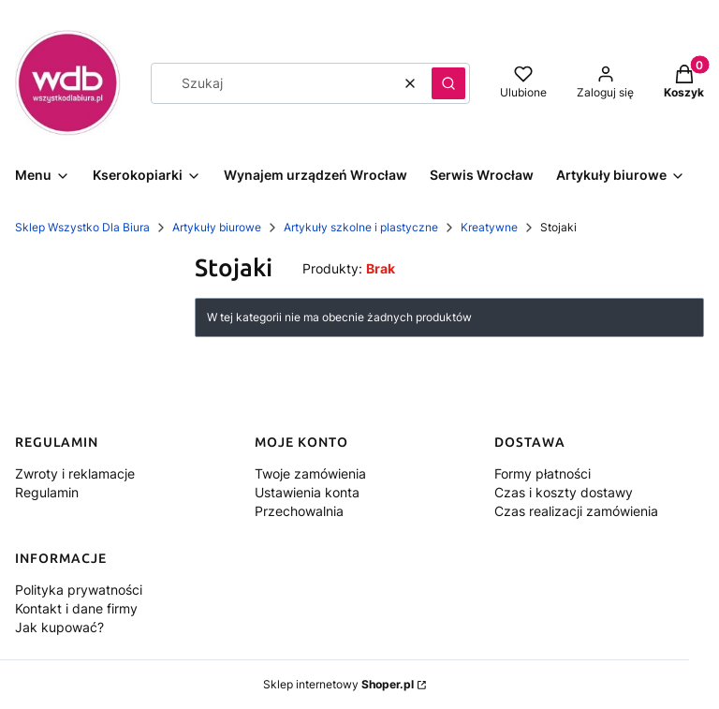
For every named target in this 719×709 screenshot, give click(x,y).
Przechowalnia (299, 511)
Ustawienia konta (307, 492)
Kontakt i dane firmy (76, 608)
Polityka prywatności (78, 590)
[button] (448, 83)
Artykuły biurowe (216, 227)
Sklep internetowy (338, 684)
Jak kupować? (59, 627)
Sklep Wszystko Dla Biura (82, 227)
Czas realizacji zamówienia (576, 511)
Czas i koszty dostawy (563, 492)
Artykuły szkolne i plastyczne (361, 227)
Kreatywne (489, 227)
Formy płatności (542, 473)
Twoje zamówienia (310, 473)
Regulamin (47, 492)
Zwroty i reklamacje (75, 473)
